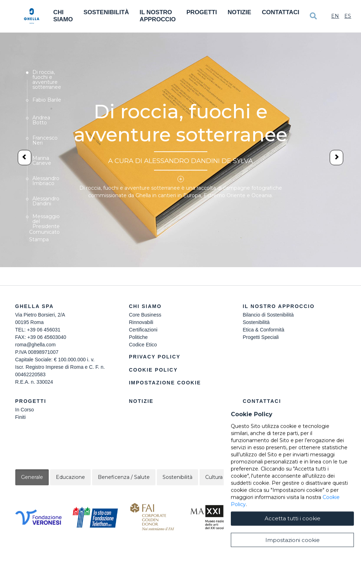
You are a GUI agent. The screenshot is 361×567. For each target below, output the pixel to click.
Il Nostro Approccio (158, 16)
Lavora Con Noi (260, 409)
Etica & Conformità (263, 330)
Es (347, 16)
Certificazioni (143, 330)
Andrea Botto (41, 120)
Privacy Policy (154, 357)
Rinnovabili (141, 322)
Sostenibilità (106, 12)
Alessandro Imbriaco (45, 181)
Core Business (145, 315)
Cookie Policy (153, 370)
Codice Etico (143, 344)
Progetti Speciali (260, 337)
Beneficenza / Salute (124, 477)
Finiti (20, 417)
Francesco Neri (45, 140)
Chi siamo (145, 306)
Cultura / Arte (221, 477)
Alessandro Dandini (45, 201)
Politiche (138, 337)
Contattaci (280, 12)
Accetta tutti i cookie (292, 545)
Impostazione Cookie (165, 382)
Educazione (70, 477)
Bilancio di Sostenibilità (268, 315)
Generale (32, 477)
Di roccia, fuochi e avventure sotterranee (46, 80)
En (335, 16)
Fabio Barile (46, 100)
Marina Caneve (41, 160)
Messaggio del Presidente (46, 221)
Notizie (239, 12)
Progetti (201, 12)
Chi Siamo (63, 16)
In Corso (24, 409)
